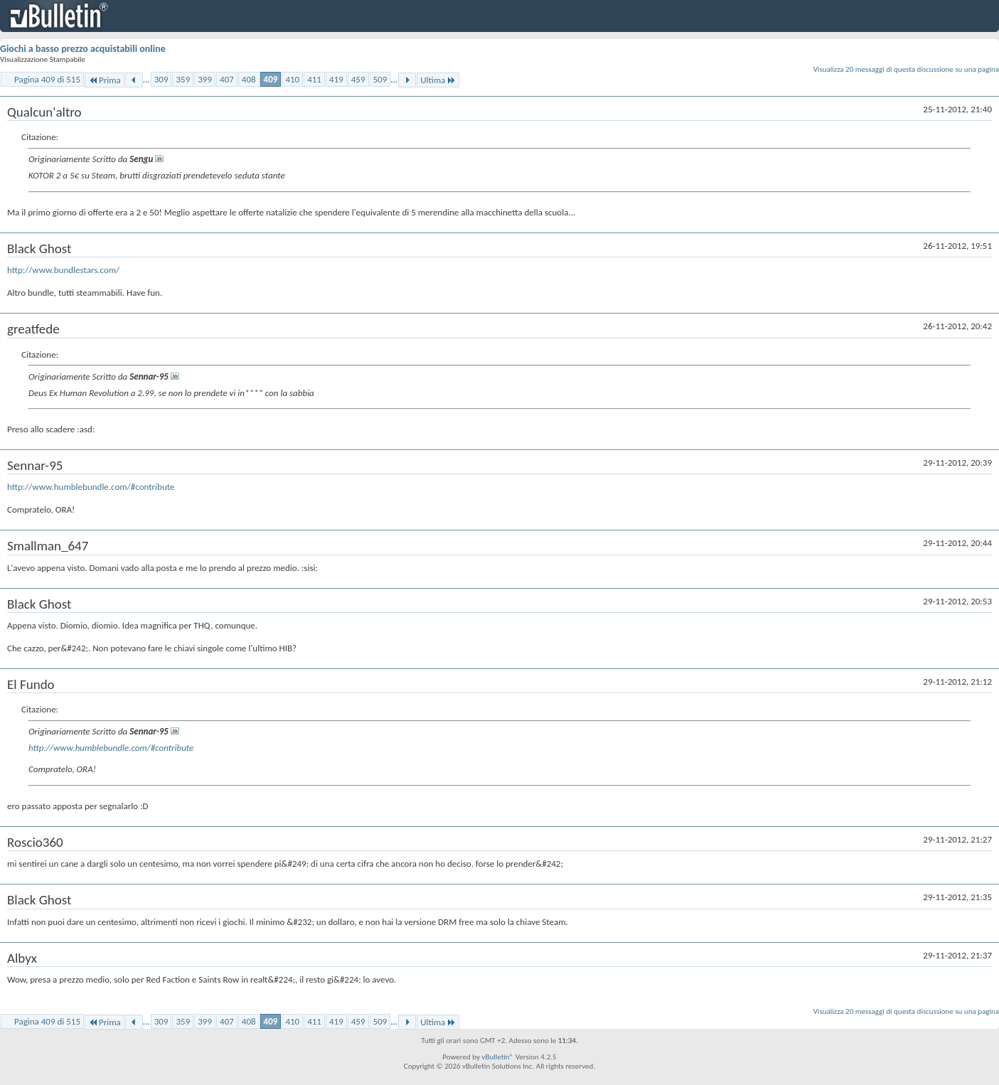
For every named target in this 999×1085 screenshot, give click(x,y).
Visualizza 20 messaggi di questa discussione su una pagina (906, 69)
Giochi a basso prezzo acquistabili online (83, 49)
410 (292, 79)
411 (314, 79)
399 (205, 79)
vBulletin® (497, 1057)
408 (249, 79)
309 (161, 79)
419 (336, 79)
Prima (104, 80)
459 (358, 79)
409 (271, 79)
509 (380, 79)
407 (227, 79)
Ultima (438, 80)
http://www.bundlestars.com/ (63, 269)
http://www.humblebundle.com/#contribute (90, 486)
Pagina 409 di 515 (47, 79)
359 (183, 79)
